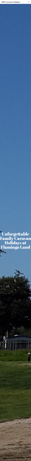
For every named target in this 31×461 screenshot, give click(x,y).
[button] (29, 2)
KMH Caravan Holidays (10, 2)
